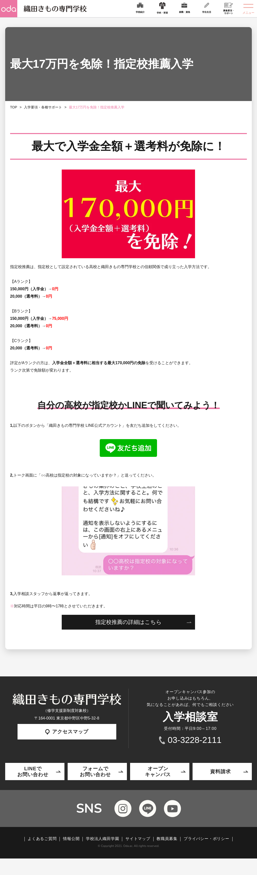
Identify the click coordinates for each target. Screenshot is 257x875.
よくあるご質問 (42, 839)
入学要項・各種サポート (43, 107)
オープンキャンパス (158, 771)
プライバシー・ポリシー (206, 839)
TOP (13, 107)
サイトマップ (137, 839)
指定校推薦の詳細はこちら (128, 622)
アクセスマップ (66, 732)
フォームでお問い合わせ (95, 771)
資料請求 (220, 771)
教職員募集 (167, 839)
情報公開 (71, 839)
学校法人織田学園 (102, 839)
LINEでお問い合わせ (32, 771)
